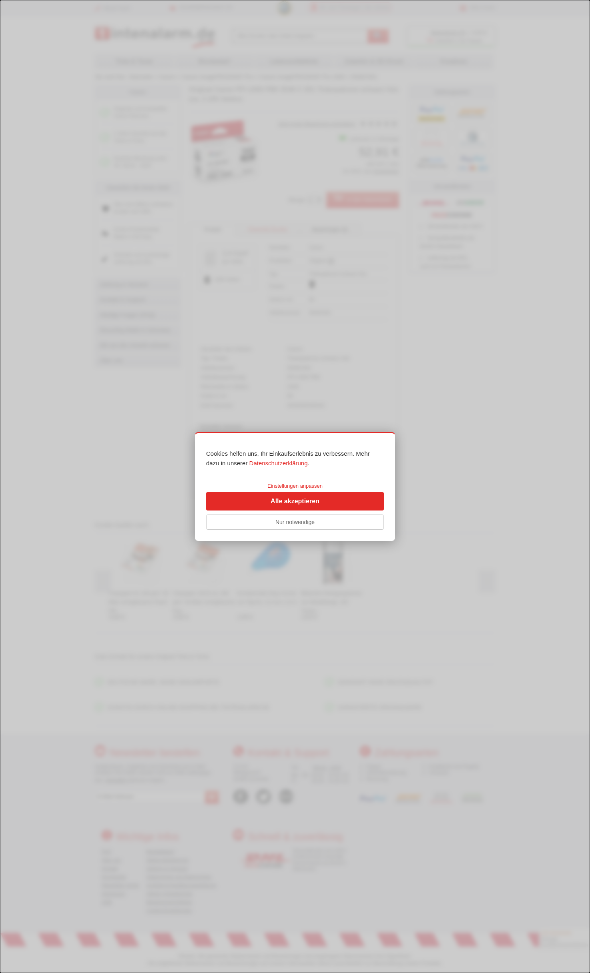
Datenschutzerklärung (278, 463)
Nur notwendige (295, 522)
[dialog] (295, 486)
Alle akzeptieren (295, 501)
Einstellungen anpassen (295, 486)
